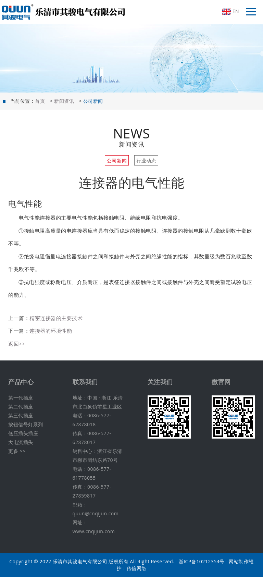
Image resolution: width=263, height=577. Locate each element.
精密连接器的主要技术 (56, 318)
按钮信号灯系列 (25, 424)
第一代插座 (20, 397)
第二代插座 (20, 406)
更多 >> (16, 451)
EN (230, 11)
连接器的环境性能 (50, 330)
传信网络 (137, 568)
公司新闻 (117, 160)
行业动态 (146, 160)
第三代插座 (20, 415)
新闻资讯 (64, 101)
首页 (40, 101)
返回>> (16, 343)
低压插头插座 (23, 433)
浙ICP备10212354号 (202, 561)
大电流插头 (20, 442)
